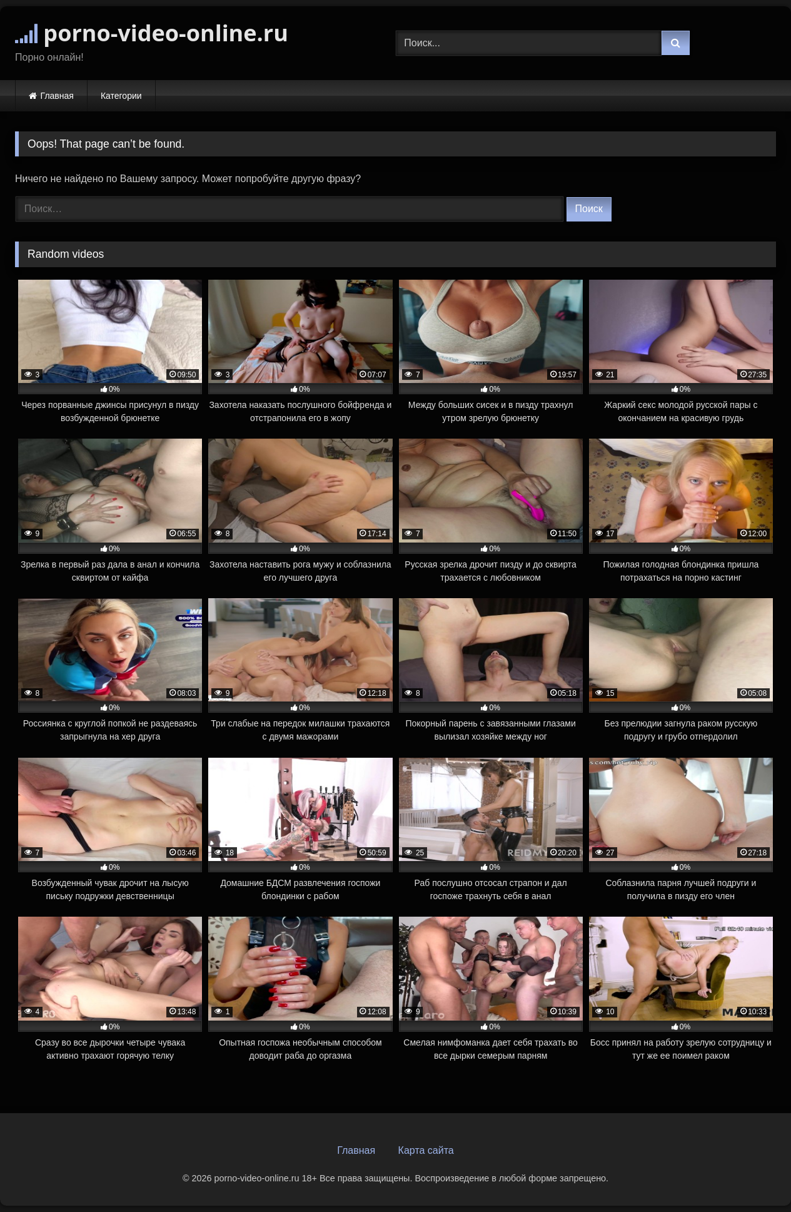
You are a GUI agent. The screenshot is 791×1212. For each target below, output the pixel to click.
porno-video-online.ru (151, 33)
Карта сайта (426, 1150)
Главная (57, 96)
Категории (121, 96)
